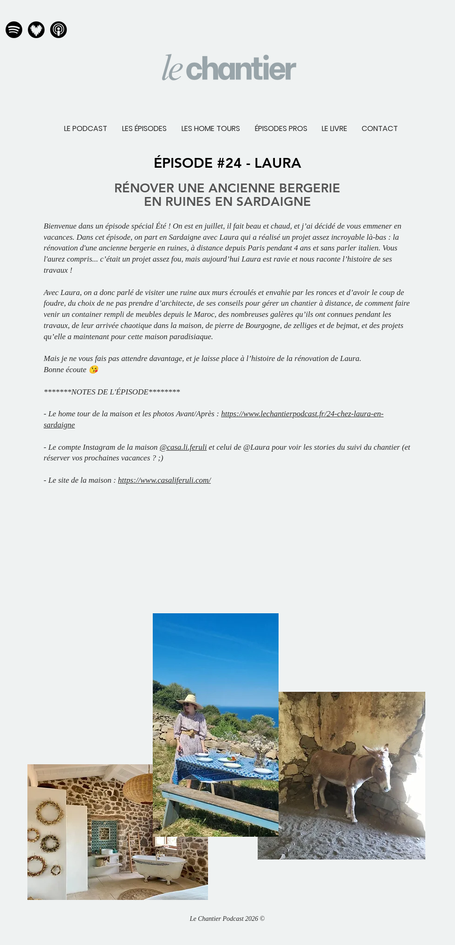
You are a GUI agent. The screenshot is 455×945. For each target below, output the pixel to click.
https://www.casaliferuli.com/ (164, 480)
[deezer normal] (36, 29)
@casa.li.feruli (183, 447)
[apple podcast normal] (58, 29)
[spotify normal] (14, 29)
